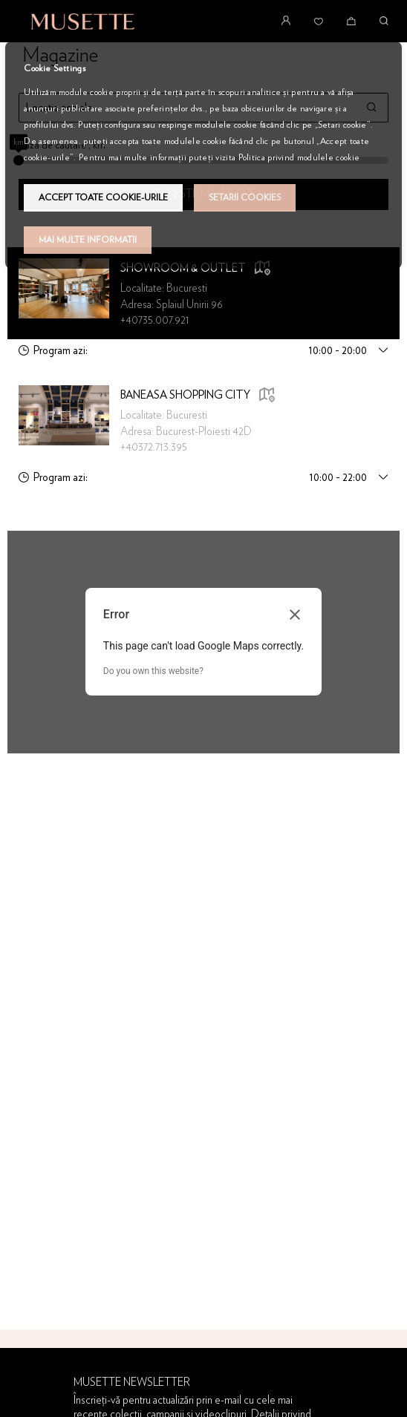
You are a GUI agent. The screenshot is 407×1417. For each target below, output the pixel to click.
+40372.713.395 (153, 447)
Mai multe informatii (88, 239)
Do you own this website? (153, 671)
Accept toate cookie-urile (103, 197)
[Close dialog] (295, 615)
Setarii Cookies (245, 197)
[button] (267, 396)
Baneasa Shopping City (185, 395)
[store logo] (82, 21)
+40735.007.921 (154, 320)
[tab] (203, 350)
